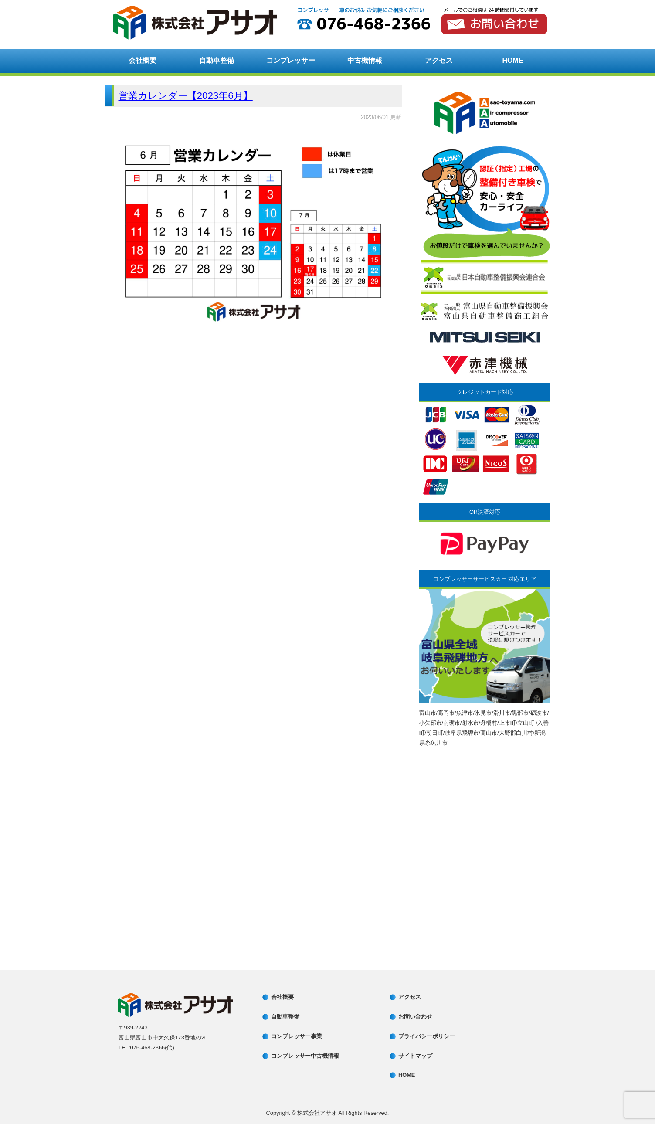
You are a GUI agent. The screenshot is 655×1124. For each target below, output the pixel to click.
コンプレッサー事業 (296, 1036)
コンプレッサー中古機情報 (305, 1056)
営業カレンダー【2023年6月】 (186, 95)
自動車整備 (216, 60)
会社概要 (142, 60)
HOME (512, 60)
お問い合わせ (415, 1016)
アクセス (439, 60)
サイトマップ (415, 1056)
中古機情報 (364, 60)
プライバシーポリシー (426, 1036)
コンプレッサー (290, 60)
